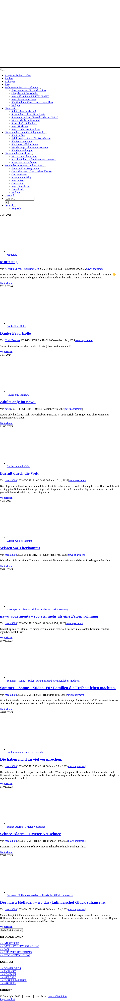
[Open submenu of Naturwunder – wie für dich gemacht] (45, 133)
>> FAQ (4, 949)
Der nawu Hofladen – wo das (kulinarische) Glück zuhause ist (40, 895)
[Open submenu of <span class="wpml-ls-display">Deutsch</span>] (15, 206)
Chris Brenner (12, 340)
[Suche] (7, 202)
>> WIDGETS (8, 983)
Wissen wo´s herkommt (19, 540)
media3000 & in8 (57, 996)
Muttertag (12, 254)
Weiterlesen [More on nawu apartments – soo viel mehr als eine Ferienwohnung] (6, 637)
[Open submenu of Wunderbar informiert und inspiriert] (44, 166)
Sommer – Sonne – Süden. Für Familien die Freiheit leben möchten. (43, 680)
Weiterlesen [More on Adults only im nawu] (6, 423)
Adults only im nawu (18, 394)
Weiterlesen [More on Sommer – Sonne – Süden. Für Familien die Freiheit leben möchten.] (6, 709)
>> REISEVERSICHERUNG (16, 952)
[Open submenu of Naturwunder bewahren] (31, 154)
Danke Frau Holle (16, 326)
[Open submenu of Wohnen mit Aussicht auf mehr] (39, 88)
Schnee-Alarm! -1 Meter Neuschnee (26, 826)
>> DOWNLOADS (10, 968)
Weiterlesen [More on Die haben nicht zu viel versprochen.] (6, 783)
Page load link (7, 999)
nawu (8, 408)
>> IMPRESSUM (9, 943)
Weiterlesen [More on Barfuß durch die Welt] (6, 497)
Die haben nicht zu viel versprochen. (26, 752)
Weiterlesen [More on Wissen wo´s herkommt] (6, 566)
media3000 (11, 480)
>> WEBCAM (8, 977)
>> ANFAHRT (8, 971)
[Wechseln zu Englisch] (16, 208)
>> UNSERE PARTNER (13, 980)
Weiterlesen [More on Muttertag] (6, 283)
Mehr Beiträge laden (11, 930)
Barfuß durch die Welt (18, 466)
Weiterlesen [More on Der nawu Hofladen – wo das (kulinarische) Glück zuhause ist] (6, 926)
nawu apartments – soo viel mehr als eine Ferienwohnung (37, 609)
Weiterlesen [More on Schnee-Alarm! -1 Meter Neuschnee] (6, 852)
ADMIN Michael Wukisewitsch (22, 268)
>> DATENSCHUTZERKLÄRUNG (19, 946)
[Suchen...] (19, 199)
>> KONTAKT (8, 974)
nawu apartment (94, 268)
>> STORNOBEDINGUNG (15, 955)
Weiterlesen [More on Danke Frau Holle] (6, 351)
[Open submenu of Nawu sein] (17, 109)
